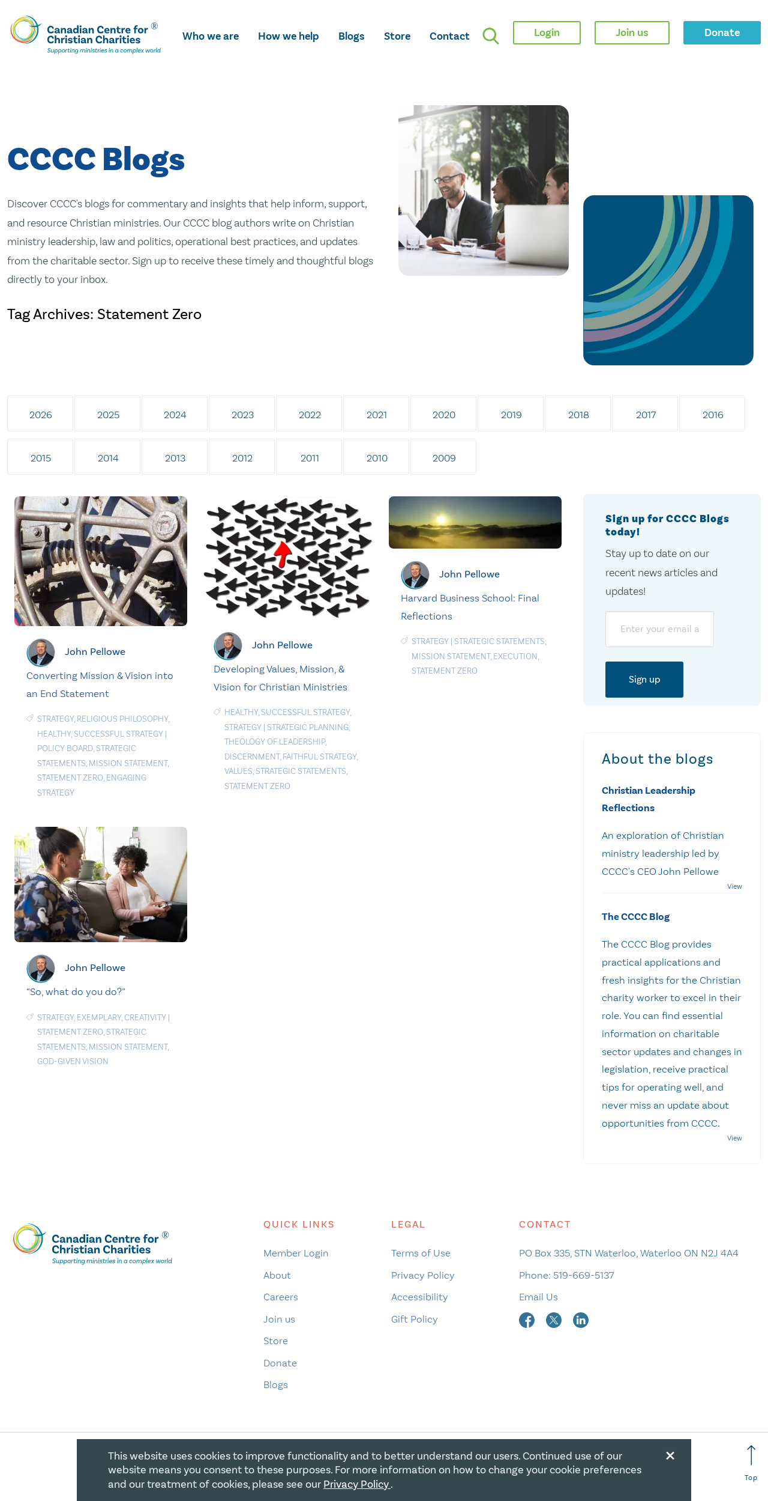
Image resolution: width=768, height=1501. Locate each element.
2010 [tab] (377, 458)
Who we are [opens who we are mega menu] (210, 36)
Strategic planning (308, 727)
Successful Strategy (118, 734)
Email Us (538, 1297)
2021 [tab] (377, 415)
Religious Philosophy (122, 719)
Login (547, 32)
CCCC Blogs (96, 160)
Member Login (296, 1253)
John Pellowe (95, 651)
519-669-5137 (583, 1275)
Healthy (54, 734)
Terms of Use (421, 1253)
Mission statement (128, 763)
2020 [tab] (444, 415)
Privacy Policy (423, 1275)
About (277, 1275)
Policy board (65, 748)
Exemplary (99, 1017)
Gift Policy (414, 1319)
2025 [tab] (108, 415)
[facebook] (528, 1319)
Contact (450, 36)
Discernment (252, 757)
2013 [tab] (175, 458)
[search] (490, 36)
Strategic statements (301, 771)
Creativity (145, 1017)
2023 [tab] (243, 415)
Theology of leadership (274, 742)
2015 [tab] (41, 458)
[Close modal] (670, 1453)
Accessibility (419, 1297)
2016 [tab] (713, 415)
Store (397, 36)
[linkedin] (581, 1319)
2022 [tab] (310, 415)
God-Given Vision (73, 1061)
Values (238, 771)
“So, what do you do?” (75, 991)
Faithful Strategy (319, 757)
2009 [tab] (444, 458)
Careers (280, 1297)
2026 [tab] (40, 415)
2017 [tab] (646, 415)
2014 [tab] (108, 458)
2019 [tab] (511, 415)
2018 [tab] (578, 415)
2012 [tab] (242, 458)
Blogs (351, 36)
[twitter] (555, 1319)
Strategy (55, 719)
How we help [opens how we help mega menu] (288, 36)
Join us (279, 1319)
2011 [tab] (310, 458)
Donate (280, 1363)
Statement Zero (70, 778)
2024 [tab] (175, 415)
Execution (515, 656)
